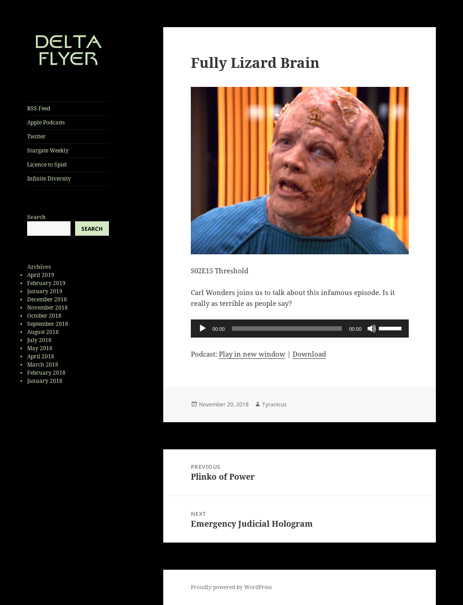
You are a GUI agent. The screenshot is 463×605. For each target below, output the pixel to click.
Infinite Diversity (49, 178)
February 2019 (46, 283)
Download (309, 353)
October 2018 (44, 315)
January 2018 (44, 381)
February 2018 (46, 372)
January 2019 (44, 291)
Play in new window (252, 353)
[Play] (202, 328)
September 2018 (47, 324)
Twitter (36, 136)
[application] (300, 328)
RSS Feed (38, 108)
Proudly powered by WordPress (231, 587)
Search (36, 217)
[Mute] (371, 328)
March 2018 (42, 364)
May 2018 (39, 348)
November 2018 (47, 307)
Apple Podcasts (46, 122)
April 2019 (40, 275)
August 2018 (43, 332)
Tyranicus (274, 404)
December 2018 (47, 299)
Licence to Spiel (47, 164)
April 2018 (40, 356)
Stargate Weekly (48, 150)
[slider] (287, 328)
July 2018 (39, 340)
